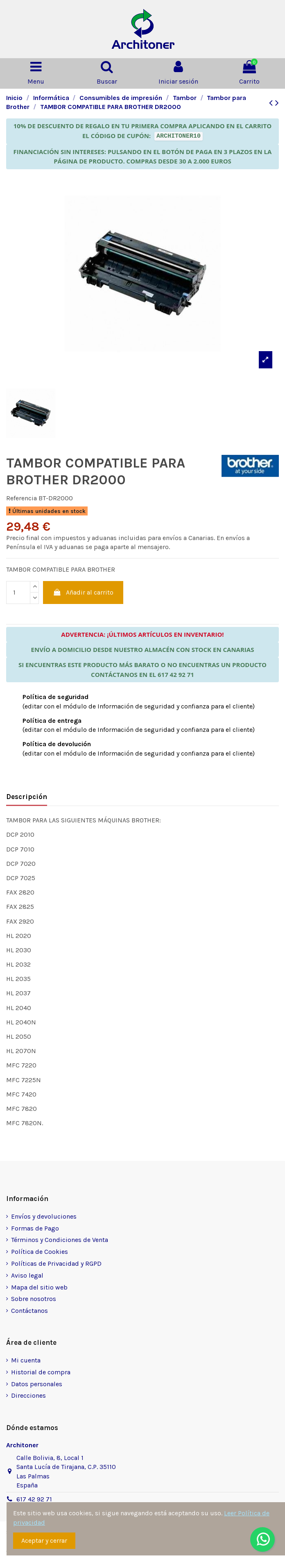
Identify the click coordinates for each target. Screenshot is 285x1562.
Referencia (21, 498)
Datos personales (36, 1384)
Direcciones (28, 1395)
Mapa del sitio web (39, 1287)
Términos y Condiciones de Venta (59, 1240)
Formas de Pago (35, 1228)
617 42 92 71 (34, 1499)
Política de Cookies (39, 1252)
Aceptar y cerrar (44, 1540)
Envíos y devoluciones (44, 1216)
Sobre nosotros (33, 1299)
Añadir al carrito (83, 592)
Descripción (26, 796)
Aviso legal (27, 1275)
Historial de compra (40, 1372)
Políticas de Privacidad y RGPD (56, 1263)
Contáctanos (29, 1311)
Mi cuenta (26, 1360)
